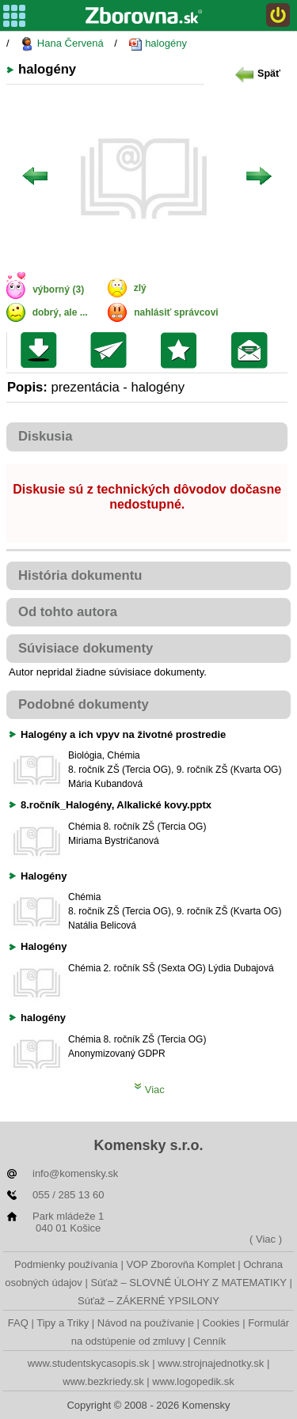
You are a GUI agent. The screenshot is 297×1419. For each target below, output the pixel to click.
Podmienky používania (66, 1264)
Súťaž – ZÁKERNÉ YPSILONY (148, 1301)
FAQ (18, 1323)
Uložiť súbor (42, 350)
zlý (140, 287)
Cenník (209, 1341)
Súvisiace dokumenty (85, 648)
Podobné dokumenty (83, 704)
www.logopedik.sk (193, 1381)
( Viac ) (265, 1239)
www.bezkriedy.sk (103, 1381)
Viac (149, 1089)
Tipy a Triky (62, 1323)
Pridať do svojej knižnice (182, 350)
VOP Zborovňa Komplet (180, 1264)
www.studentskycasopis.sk (89, 1363)
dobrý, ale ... (60, 312)
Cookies (221, 1323)
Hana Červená (61, 44)
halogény (157, 44)
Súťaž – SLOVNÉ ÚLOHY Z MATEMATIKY (188, 1282)
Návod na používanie (145, 1323)
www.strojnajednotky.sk (211, 1363)
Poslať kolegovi (112, 350)
